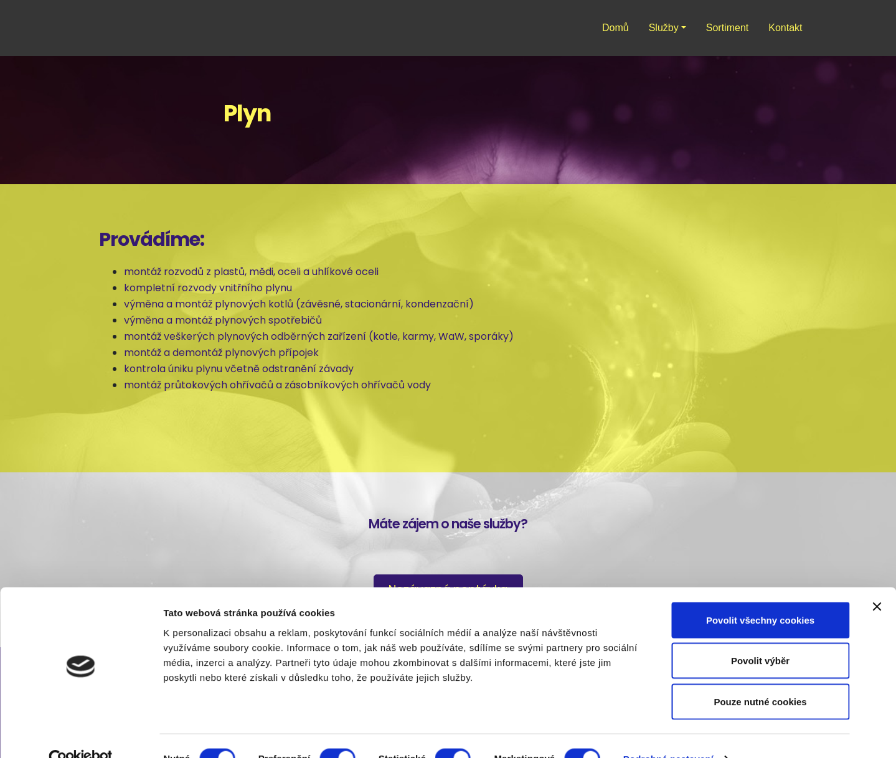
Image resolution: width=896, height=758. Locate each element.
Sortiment (727, 27)
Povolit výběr (760, 635)
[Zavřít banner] (876, 581)
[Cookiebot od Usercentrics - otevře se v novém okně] (80, 733)
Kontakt (785, 27)
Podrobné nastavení (668, 733)
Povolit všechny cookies (760, 594)
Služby (664, 27)
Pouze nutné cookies (760, 676)
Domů (615, 27)
